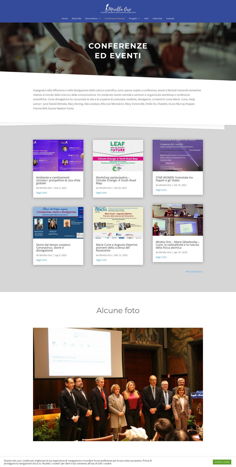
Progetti (133, 18)
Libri (146, 18)
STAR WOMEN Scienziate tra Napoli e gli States (174, 179)
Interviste (157, 18)
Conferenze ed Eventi (115, 18)
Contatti (170, 18)
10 (130, 434)
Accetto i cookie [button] (222, 462)
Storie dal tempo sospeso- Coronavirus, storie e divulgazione (53, 247)
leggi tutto (41, 192)
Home (65, 18)
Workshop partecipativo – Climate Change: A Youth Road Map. (116, 180)
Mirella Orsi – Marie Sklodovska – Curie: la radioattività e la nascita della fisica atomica (177, 244)
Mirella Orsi (45, 187)
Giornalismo (91, 18)
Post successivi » (194, 271)
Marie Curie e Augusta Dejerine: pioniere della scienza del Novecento (117, 247)
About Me (76, 18)
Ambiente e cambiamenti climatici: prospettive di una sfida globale (58, 180)
